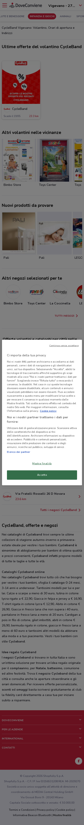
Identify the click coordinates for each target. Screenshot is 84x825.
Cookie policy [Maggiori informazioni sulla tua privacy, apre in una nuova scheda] (48, 411)
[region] (42, 412)
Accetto (42, 475)
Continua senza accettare (64, 345)
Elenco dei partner (18, 452)
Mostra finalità (42, 463)
